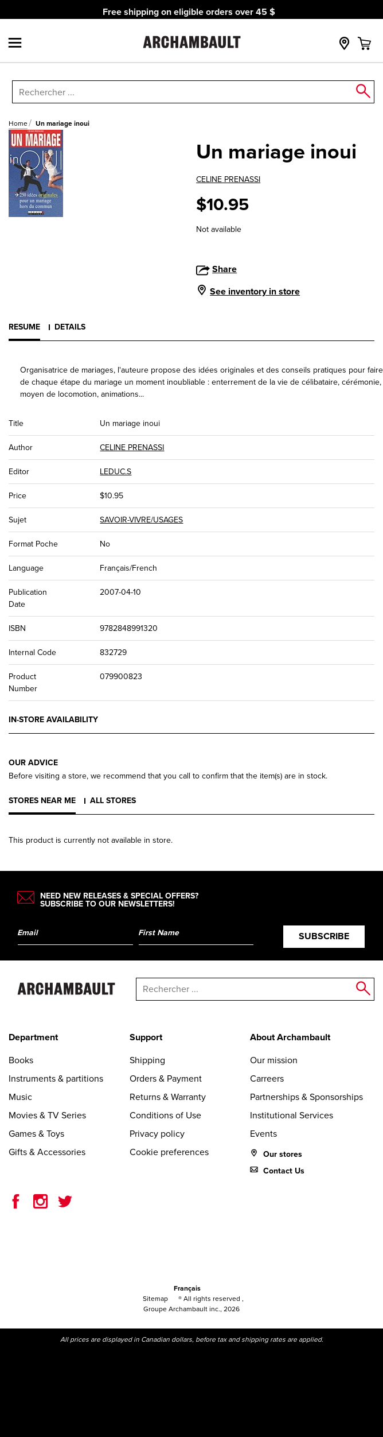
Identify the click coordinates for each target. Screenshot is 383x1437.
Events (263, 1133)
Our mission (274, 1060)
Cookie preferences (169, 1152)
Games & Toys (36, 1133)
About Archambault (290, 1037)
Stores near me (42, 801)
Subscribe (324, 936)
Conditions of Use (165, 1115)
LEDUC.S (115, 472)
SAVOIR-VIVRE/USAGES (141, 520)
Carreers (267, 1078)
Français (187, 1288)
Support (146, 1037)
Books (21, 1060)
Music (20, 1096)
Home (18, 123)
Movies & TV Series (47, 1115)
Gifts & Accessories (47, 1152)
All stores (113, 801)
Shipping (147, 1060)
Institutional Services (291, 1115)
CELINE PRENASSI (228, 179)
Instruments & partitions (56, 1078)
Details (69, 327)
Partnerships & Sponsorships (306, 1096)
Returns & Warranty (168, 1096)
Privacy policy (157, 1133)
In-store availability (53, 720)
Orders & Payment (166, 1078)
